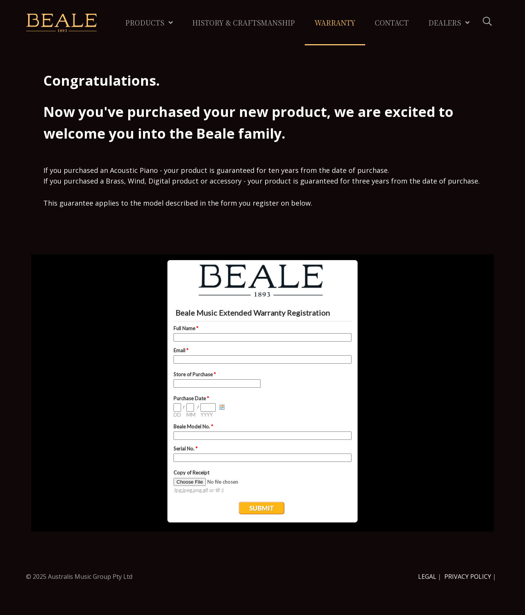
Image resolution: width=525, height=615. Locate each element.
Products (144, 22)
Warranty (335, 22)
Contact (392, 22)
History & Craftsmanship (243, 22)
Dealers (444, 22)
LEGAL (427, 576)
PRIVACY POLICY (467, 576)
